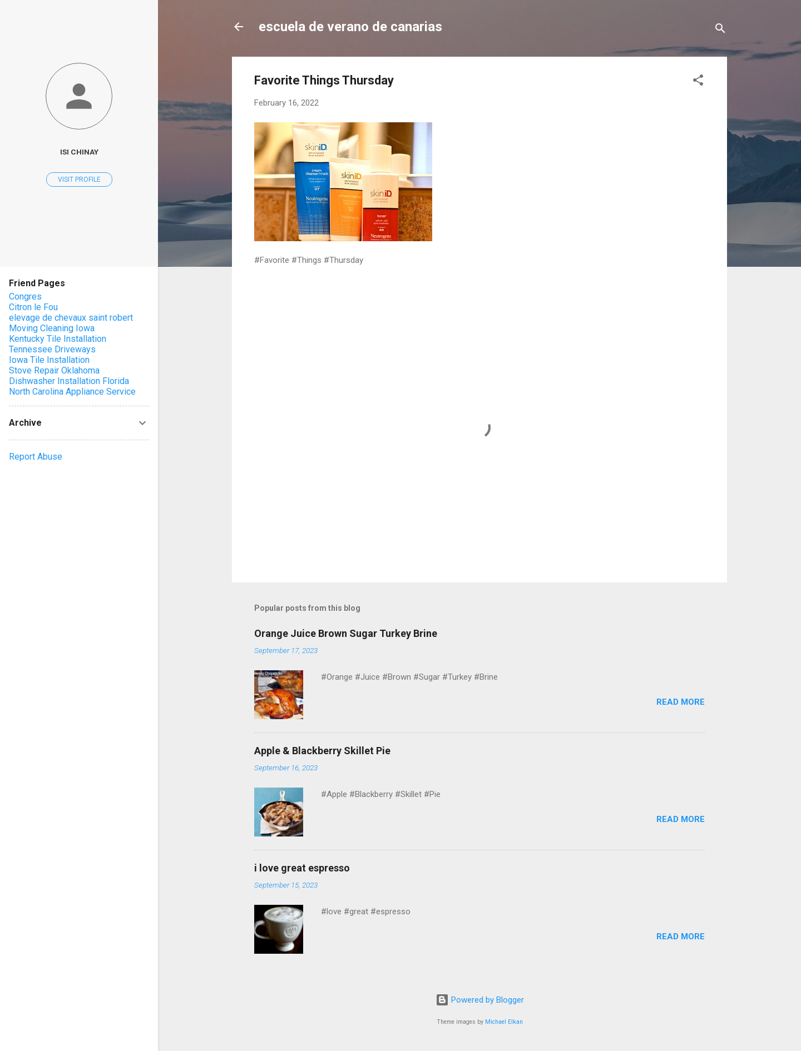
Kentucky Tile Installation (57, 338)
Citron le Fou (33, 307)
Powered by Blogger (480, 1000)
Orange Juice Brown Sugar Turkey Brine (345, 633)
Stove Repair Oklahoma (54, 370)
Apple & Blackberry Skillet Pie (322, 750)
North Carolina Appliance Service (72, 391)
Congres (25, 296)
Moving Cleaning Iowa (52, 328)
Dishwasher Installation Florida (69, 381)
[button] (698, 82)
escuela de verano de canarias (350, 26)
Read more (680, 702)
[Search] (720, 30)
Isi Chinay (79, 151)
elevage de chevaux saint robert (71, 317)
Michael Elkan (504, 1021)
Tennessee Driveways (52, 349)
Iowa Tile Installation (49, 360)
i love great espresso (302, 868)
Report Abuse (35, 456)
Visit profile (79, 179)
